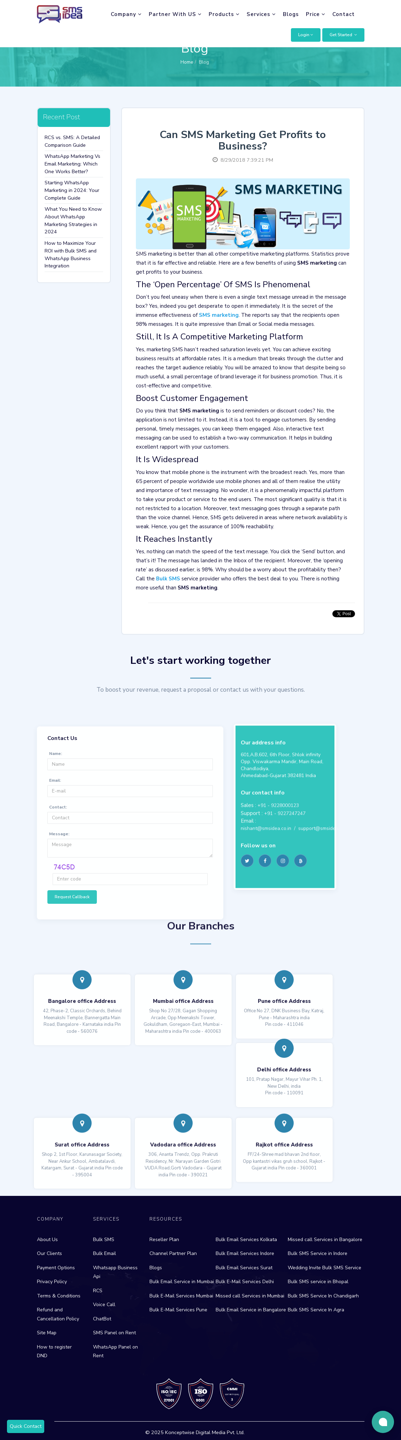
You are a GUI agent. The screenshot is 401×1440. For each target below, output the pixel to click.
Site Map (46, 1332)
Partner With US (175, 14)
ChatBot (102, 1319)
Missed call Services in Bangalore (325, 1239)
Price (315, 14)
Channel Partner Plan (173, 1253)
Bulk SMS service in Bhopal (318, 1281)
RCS (97, 1290)
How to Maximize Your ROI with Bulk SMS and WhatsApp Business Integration (71, 254)
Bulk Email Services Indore (245, 1253)
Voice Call (104, 1304)
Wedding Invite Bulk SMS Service (324, 1267)
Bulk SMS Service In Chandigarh (323, 1296)
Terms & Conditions (58, 1296)
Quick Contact (25, 1426)
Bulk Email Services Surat (244, 1267)
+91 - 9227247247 (285, 884)
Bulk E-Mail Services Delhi (245, 1281)
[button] (306, 35)
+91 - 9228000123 (278, 876)
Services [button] (261, 14)
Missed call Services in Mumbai (250, 1296)
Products (224, 14)
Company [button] (126, 14)
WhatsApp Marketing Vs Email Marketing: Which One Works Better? (72, 164)
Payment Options (56, 1267)
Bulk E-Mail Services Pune (178, 1309)
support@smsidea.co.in (323, 899)
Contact (343, 14)
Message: (59, 916)
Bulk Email (104, 1253)
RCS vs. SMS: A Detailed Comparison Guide (72, 141)
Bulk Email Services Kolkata (246, 1239)
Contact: (58, 889)
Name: (55, 836)
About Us (47, 1239)
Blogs (291, 14)
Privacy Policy (52, 1281)
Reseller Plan (164, 1239)
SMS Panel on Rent (114, 1332)
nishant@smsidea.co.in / (269, 899)
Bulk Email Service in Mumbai (181, 1281)
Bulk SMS (103, 1239)
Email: (55, 863)
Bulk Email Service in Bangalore (251, 1309)
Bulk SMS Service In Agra (316, 1309)
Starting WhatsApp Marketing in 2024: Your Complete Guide (72, 190)
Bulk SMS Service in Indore (317, 1253)
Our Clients (49, 1253)
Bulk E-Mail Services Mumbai (181, 1296)
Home (186, 62)
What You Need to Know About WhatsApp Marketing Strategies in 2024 (73, 220)
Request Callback (72, 979)
